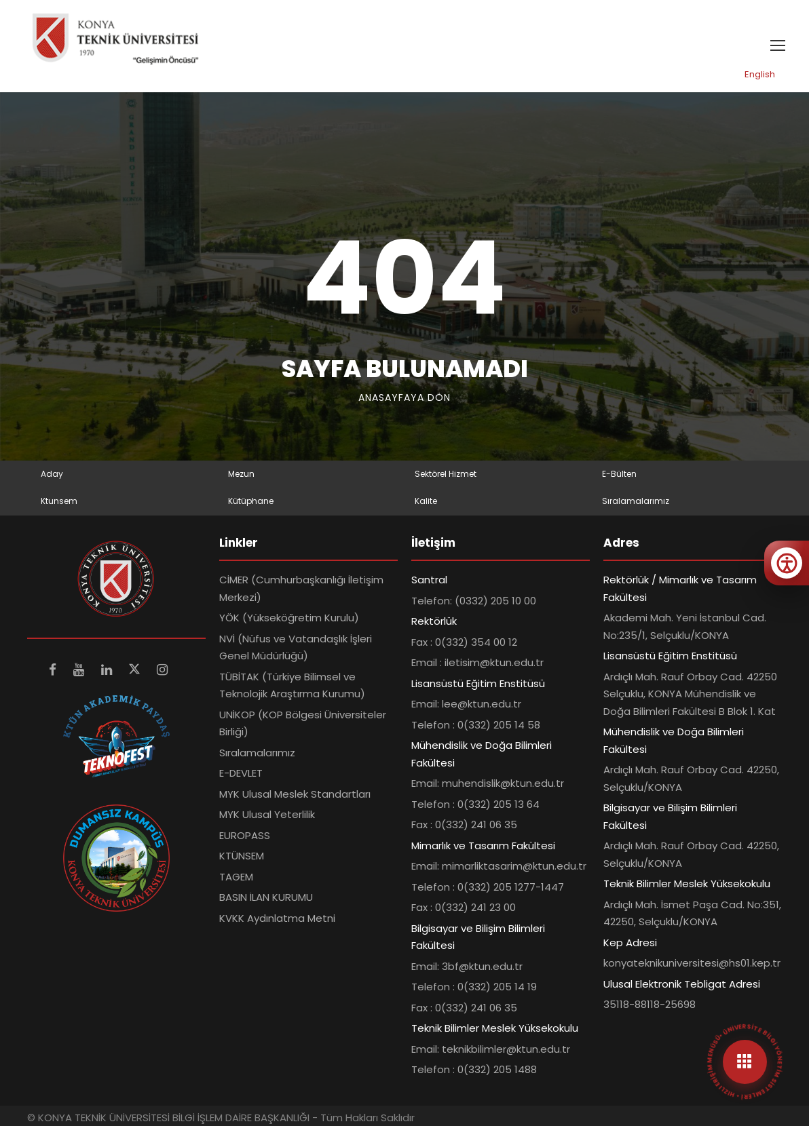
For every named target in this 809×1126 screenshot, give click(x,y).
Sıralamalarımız (635, 501)
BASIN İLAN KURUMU (266, 897)
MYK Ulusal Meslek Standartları (295, 794)
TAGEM (236, 877)
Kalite (426, 501)
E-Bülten (619, 474)
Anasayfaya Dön (404, 397)
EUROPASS (244, 835)
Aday (52, 474)
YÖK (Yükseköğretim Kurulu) (289, 617)
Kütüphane (251, 501)
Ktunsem (59, 501)
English (760, 74)
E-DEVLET (241, 773)
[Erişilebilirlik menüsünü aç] (786, 563)
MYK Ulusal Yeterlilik (267, 814)
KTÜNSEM (241, 856)
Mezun (241, 474)
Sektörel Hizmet (445, 474)
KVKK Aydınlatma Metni (277, 918)
